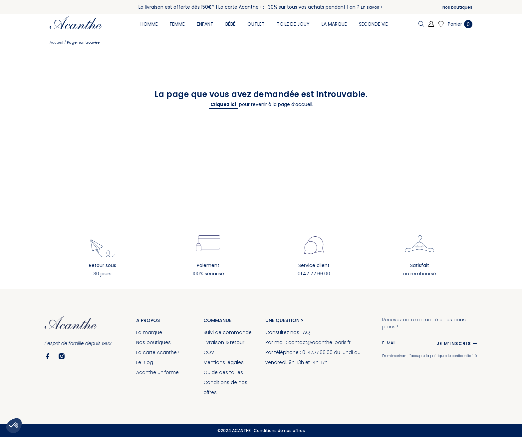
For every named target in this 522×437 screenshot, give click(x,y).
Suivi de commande (227, 332)
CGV (208, 352)
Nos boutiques (457, 7)
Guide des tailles (223, 372)
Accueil (57, 42)
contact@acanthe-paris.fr (319, 342)
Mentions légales (223, 362)
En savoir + (372, 7)
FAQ (305, 332)
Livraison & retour (223, 342)
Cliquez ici (223, 104)
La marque (149, 332)
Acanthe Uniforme (157, 372)
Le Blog (144, 362)
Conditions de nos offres (279, 430)
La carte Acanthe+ (158, 352)
